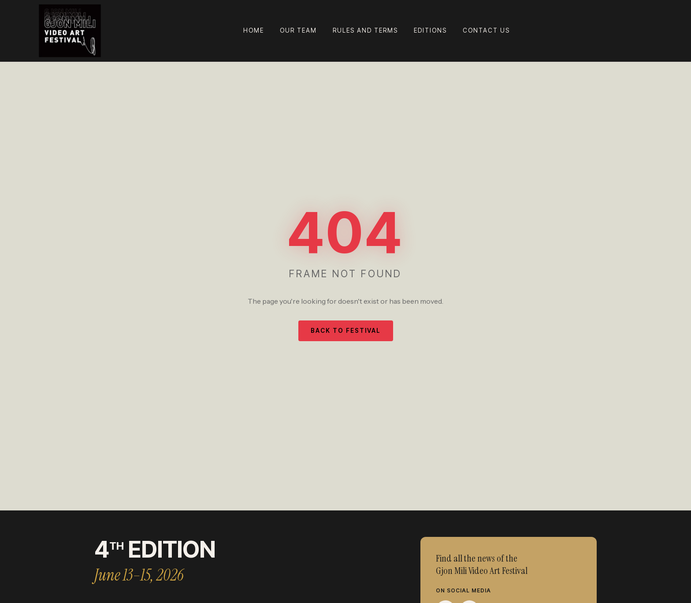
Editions (430, 30)
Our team (298, 30)
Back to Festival (346, 330)
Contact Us (486, 30)
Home (253, 30)
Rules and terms (365, 30)
